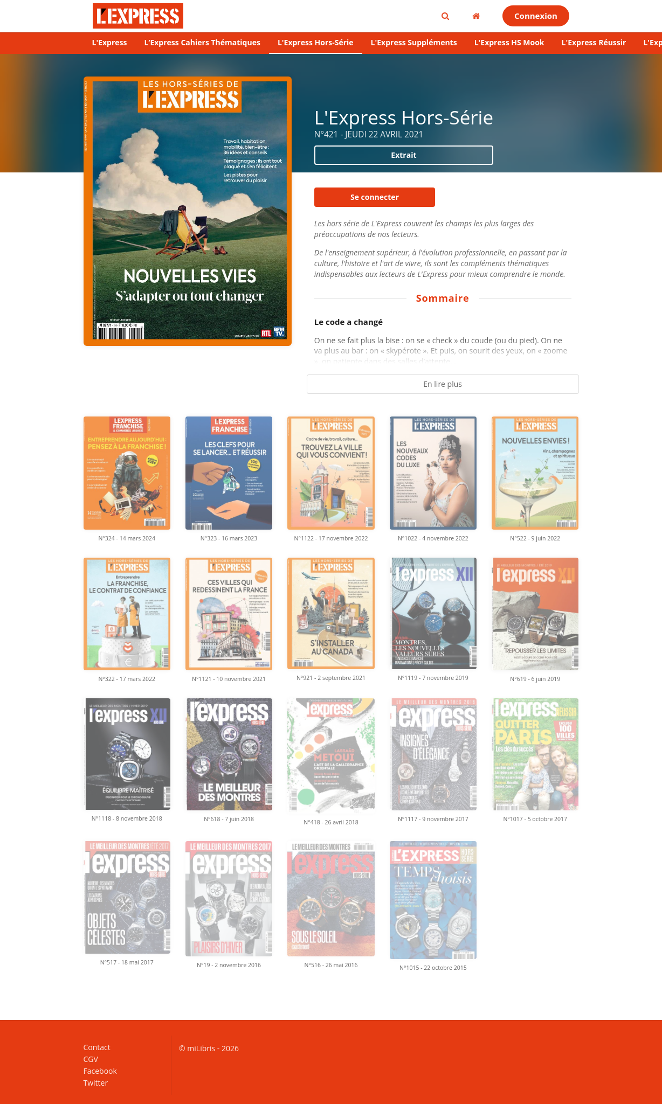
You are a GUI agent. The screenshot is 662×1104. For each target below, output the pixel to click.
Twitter (96, 1082)
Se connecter (374, 197)
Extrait (403, 155)
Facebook (100, 1071)
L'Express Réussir (594, 42)
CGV (91, 1059)
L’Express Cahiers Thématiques (202, 42)
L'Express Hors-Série (316, 42)
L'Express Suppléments (414, 42)
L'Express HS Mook (509, 42)
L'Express (109, 42)
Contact (97, 1047)
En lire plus (442, 384)
